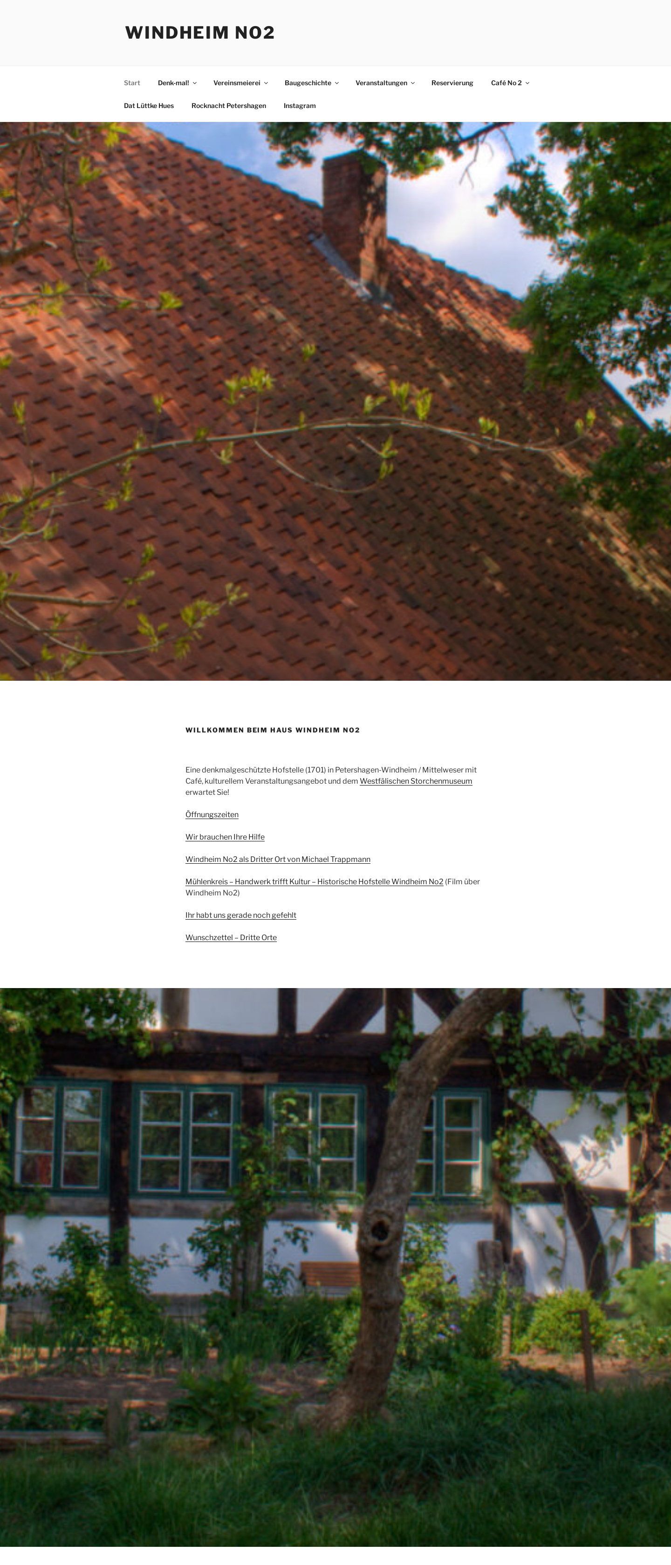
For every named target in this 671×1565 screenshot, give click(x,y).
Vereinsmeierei (241, 83)
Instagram (300, 105)
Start (132, 83)
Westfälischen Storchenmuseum (416, 781)
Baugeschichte (312, 83)
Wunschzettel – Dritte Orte (231, 937)
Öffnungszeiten (212, 814)
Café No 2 (511, 83)
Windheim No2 (200, 32)
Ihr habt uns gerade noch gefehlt (240, 915)
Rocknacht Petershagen (229, 105)
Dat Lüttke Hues (149, 105)
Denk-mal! (178, 83)
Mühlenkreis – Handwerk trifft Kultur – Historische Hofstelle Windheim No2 (314, 881)
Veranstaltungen (386, 83)
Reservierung (452, 83)
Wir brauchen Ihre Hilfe (225, 837)
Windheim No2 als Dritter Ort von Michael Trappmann (277, 859)
